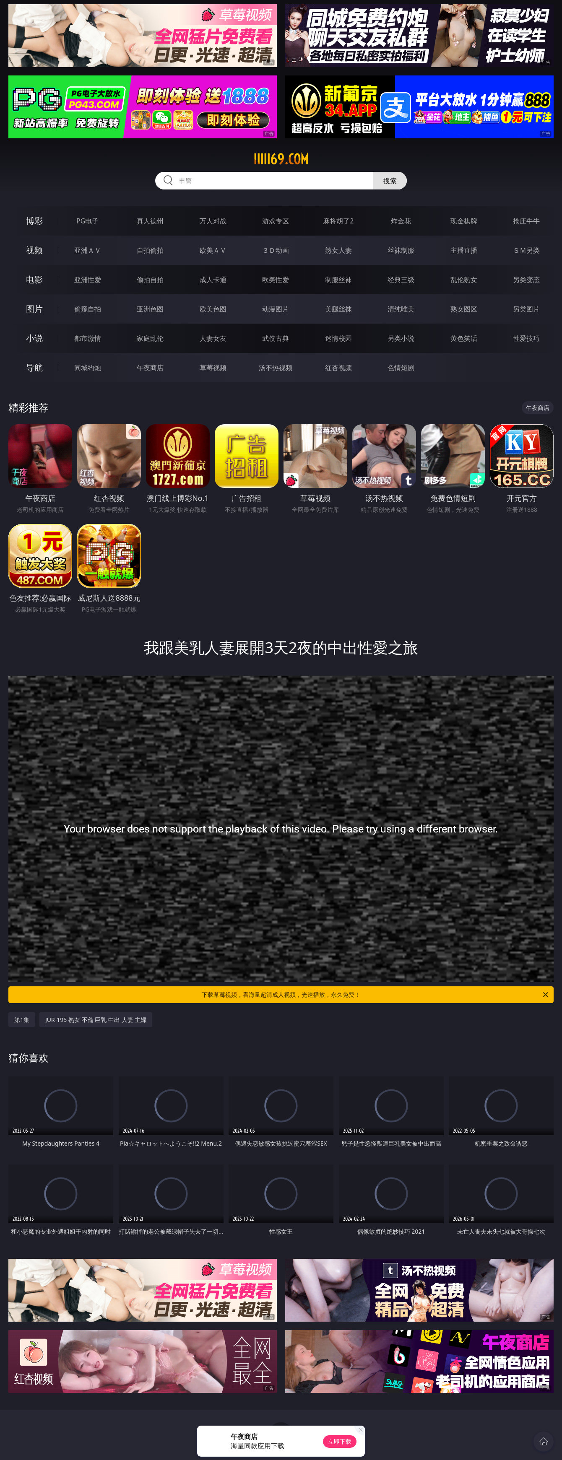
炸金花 (401, 221)
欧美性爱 (275, 279)
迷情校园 (338, 338)
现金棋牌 (463, 221)
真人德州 (150, 221)
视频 (34, 250)
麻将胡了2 (338, 221)
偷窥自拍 (87, 309)
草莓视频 (213, 367)
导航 (34, 367)
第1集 (21, 1020)
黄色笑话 (463, 338)
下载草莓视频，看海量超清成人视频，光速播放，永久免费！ (375, 995)
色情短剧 (401, 367)
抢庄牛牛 (526, 221)
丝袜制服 (401, 250)
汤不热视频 (275, 367)
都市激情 (87, 338)
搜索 (390, 180)
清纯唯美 (401, 309)
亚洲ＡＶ (87, 250)
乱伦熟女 (463, 279)
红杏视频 (338, 367)
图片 (34, 308)
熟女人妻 (338, 250)
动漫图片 (275, 309)
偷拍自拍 (150, 279)
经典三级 (401, 279)
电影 (34, 279)
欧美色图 (213, 309)
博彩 (34, 220)
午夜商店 (150, 367)
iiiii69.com (281, 159)
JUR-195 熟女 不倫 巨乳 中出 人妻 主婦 (95, 1020)
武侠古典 (275, 338)
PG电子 (87, 221)
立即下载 (339, 1441)
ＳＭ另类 (526, 250)
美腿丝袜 (338, 309)
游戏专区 (275, 221)
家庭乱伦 (150, 338)
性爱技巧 (526, 338)
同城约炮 (87, 367)
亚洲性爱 (87, 279)
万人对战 (213, 221)
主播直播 (463, 250)
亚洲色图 (150, 309)
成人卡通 (213, 279)
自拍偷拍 (150, 250)
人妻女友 (213, 338)
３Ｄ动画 (275, 250)
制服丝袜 (338, 279)
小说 (34, 338)
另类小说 (401, 338)
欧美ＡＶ (213, 250)
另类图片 (526, 309)
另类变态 (526, 279)
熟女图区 (463, 309)
